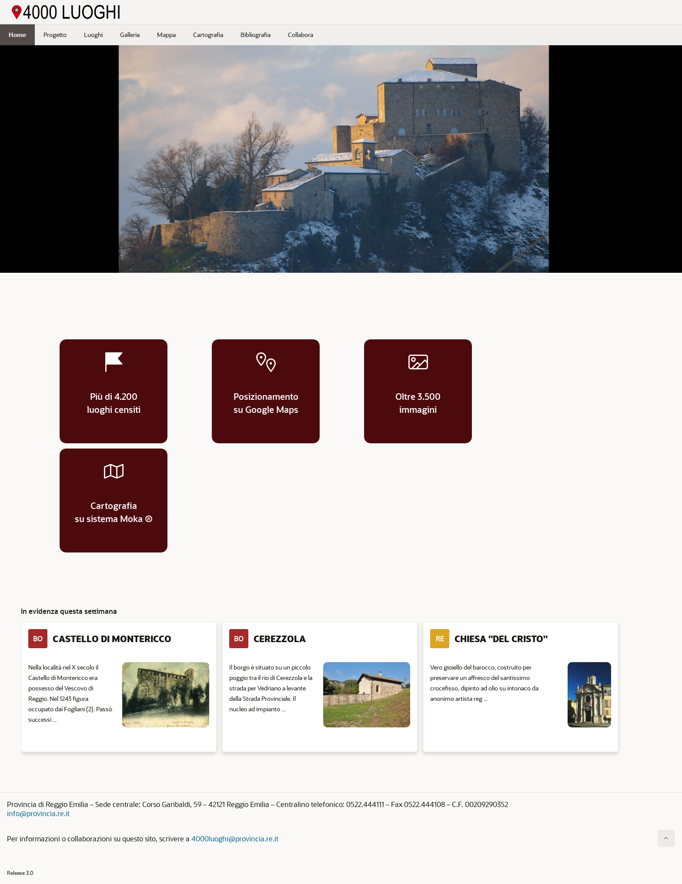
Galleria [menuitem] (130, 34)
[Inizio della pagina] (666, 838)
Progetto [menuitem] (55, 34)
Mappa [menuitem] (166, 34)
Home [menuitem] (17, 34)
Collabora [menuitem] (300, 34)
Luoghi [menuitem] (93, 34)
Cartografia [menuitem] (208, 34)
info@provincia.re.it (38, 813)
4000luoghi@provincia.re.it (234, 838)
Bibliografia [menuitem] (256, 34)
